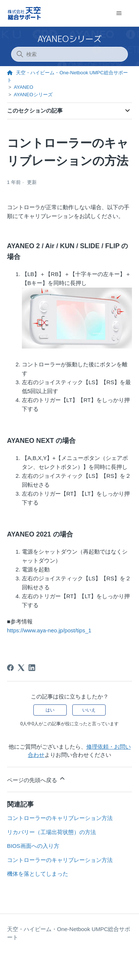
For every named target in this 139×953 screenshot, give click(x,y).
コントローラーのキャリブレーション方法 (60, 818)
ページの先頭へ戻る (36, 779)
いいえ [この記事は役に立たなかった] (89, 710)
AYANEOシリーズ (69, 39)
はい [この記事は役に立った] (50, 710)
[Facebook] (10, 667)
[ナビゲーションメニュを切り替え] (119, 13)
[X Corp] (21, 667)
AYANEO (23, 87)
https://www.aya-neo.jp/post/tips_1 (49, 630)
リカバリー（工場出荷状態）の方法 (51, 832)
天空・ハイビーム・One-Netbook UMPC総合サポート (68, 933)
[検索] (69, 54)
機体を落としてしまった (37, 874)
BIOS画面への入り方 (33, 846)
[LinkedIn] (32, 667)
